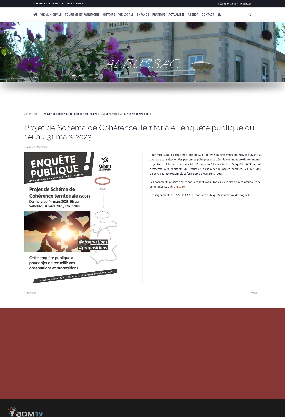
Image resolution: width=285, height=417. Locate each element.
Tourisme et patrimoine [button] (82, 14)
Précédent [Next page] (31, 293)
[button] (219, 14)
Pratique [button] (158, 14)
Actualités (176, 14)
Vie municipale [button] (51, 14)
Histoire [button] (109, 14)
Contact (246, 4)
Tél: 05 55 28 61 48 (229, 4)
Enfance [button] (143, 14)
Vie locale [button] (126, 14)
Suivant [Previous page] (255, 293)
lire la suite (178, 186)
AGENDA (193, 14)
